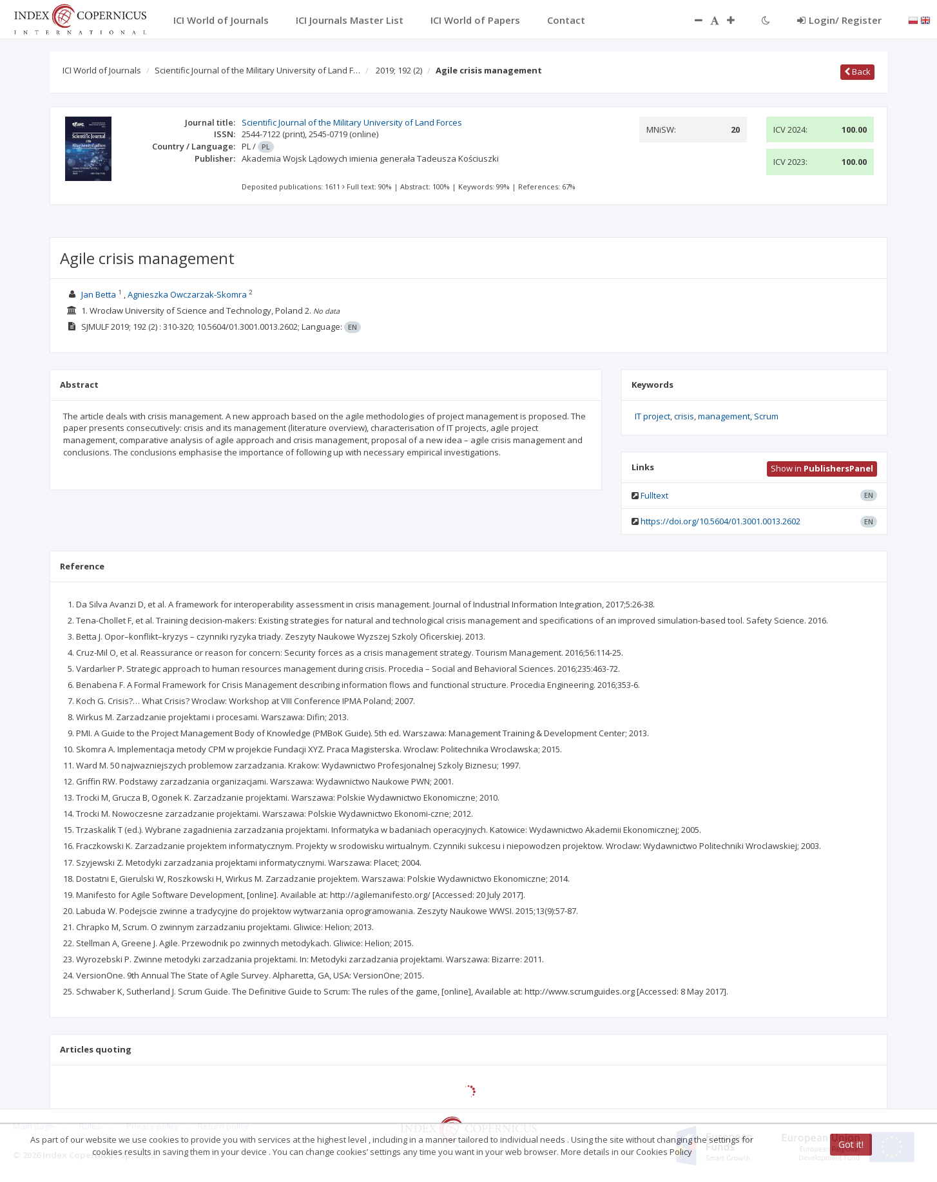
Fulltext (654, 495)
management (724, 416)
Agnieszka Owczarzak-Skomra (187, 294)
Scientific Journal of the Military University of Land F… (257, 70)
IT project (652, 416)
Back (857, 71)
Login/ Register (839, 20)
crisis (684, 416)
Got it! (851, 1144)
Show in (822, 468)
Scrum (766, 416)
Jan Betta (98, 294)
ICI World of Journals (102, 70)
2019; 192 (399, 70)
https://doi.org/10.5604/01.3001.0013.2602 (720, 521)
